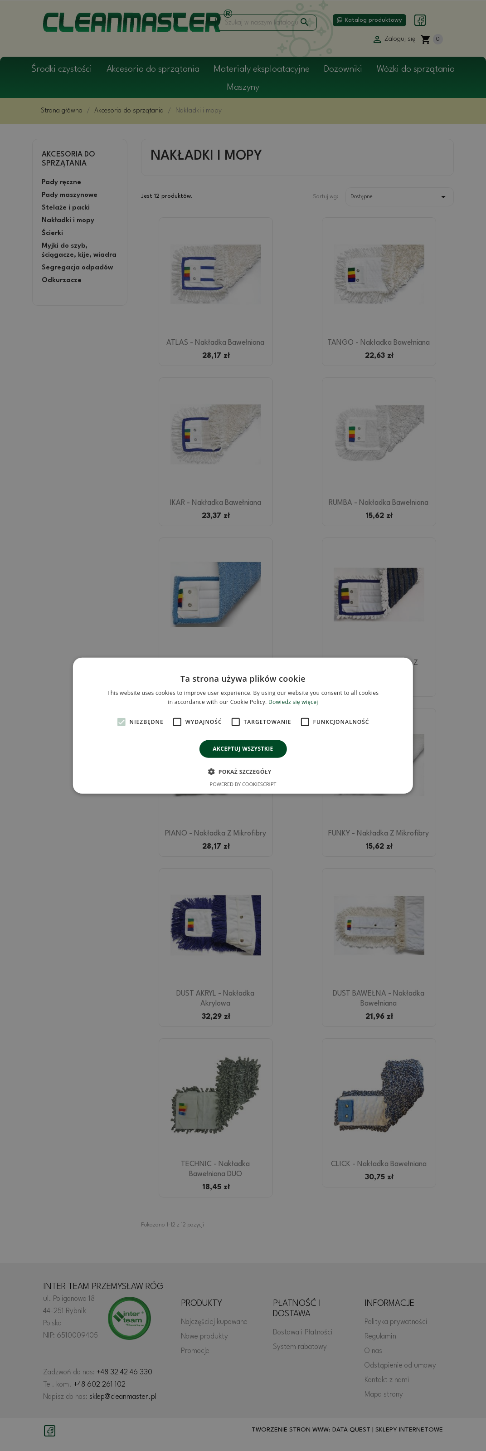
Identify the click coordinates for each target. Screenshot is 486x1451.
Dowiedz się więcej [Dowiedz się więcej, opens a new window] (293, 702)
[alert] (243, 725)
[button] (242, 771)
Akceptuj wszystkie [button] (243, 748)
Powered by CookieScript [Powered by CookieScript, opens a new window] (243, 784)
